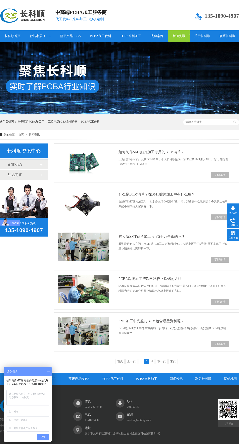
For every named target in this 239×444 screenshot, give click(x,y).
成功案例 (157, 36)
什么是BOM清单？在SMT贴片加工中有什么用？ (157, 194)
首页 (21, 134)
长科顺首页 (13, 36)
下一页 (161, 361)
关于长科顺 (202, 36)
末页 (173, 361)
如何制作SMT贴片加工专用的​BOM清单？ (151, 152)
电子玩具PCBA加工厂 (31, 121)
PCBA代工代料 (100, 36)
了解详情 (219, 175)
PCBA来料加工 (130, 36)
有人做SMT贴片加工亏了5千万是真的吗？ (152, 237)
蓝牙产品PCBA (70, 36)
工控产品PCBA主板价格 (63, 121)
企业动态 (15, 164)
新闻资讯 (178, 36)
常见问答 (15, 175)
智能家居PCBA (40, 36)
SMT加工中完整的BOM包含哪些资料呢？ (151, 321)
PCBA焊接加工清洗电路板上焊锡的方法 (150, 279)
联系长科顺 (203, 378)
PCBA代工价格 (90, 121)
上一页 (131, 361)
